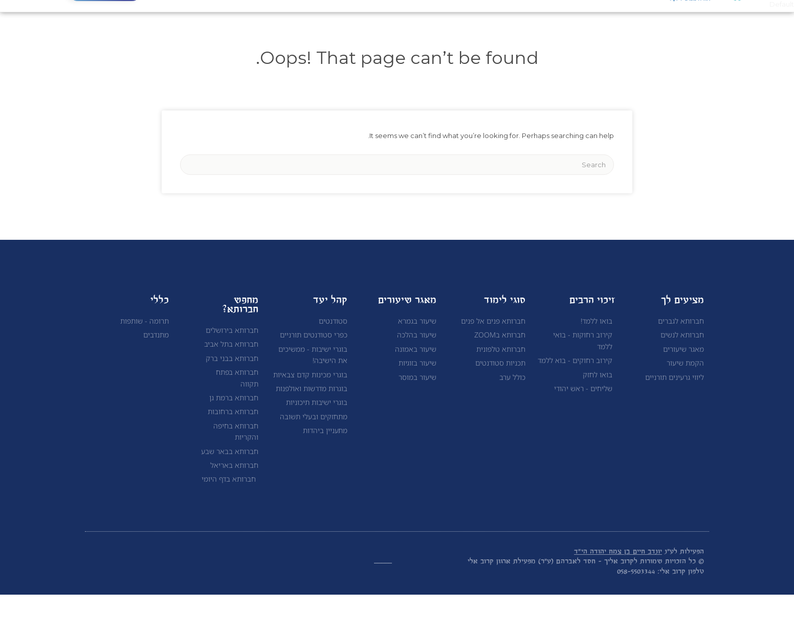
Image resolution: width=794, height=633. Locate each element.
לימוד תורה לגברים (476, 29)
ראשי (582, 29)
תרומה (278, 29)
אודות (540, 29)
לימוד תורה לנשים (392, 29)
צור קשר (326, 29)
